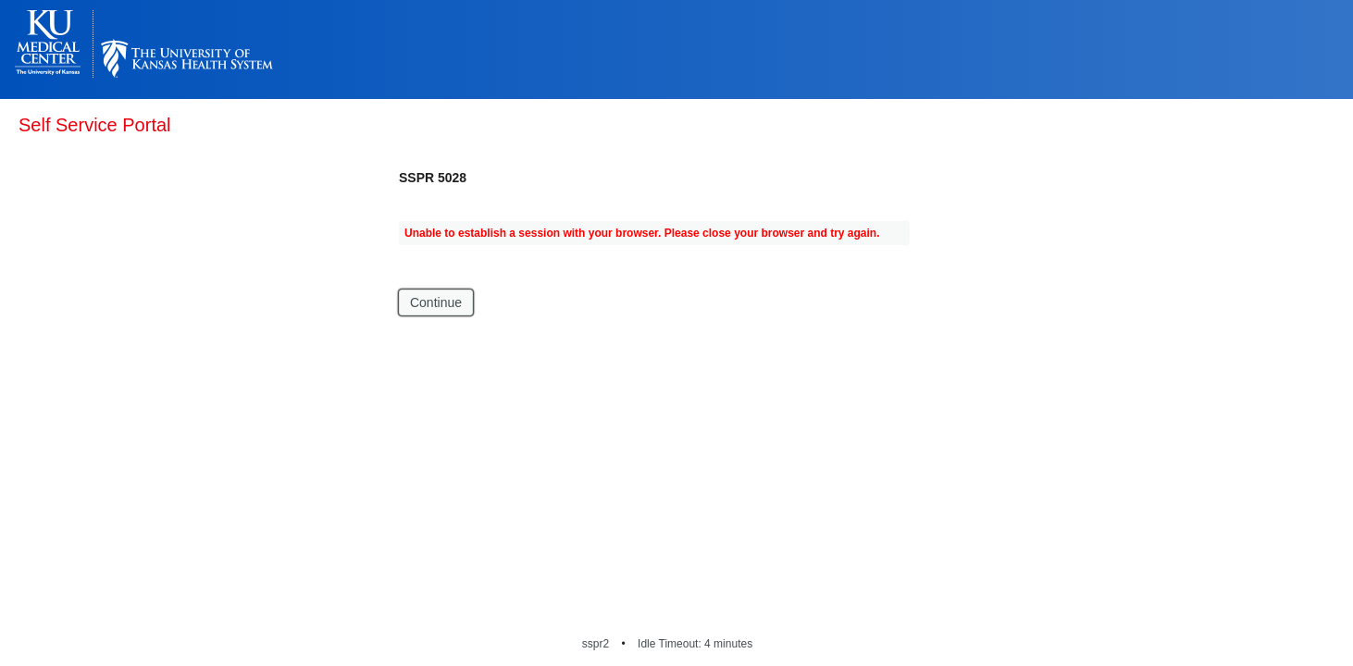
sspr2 (595, 643)
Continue (436, 302)
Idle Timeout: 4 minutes (695, 643)
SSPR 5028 (432, 177)
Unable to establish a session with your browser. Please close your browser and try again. (642, 233)
